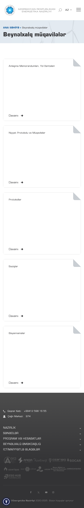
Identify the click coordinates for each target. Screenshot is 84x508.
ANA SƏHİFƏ (11, 28)
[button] (6, 501)
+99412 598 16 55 (35, 411)
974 (28, 416)
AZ (67, 10)
